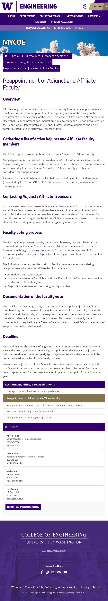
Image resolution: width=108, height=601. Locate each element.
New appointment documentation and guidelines (33, 391)
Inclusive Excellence (37, 27)
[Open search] (85, 6)
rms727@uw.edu (15, 480)
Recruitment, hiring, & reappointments (26, 62)
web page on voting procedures (34, 250)
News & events (75, 16)
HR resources (32, 56)
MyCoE (79, 27)
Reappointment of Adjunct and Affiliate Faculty (30, 68)
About (11, 16)
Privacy (85, 587)
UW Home (16, 587)
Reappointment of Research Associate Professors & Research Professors (45, 405)
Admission (94, 16)
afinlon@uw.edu (14, 463)
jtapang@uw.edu (15, 498)
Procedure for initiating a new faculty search (30, 411)
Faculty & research (51, 16)
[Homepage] (5, 56)
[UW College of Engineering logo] (40, 6)
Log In (56, 587)
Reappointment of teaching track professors (30, 417)
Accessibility (70, 587)
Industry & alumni (62, 22)
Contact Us (31, 587)
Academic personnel (56, 56)
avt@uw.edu (12, 445)
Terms (96, 587)
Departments (27, 16)
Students (41, 22)
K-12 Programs (62, 27)
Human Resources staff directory (23, 506)
